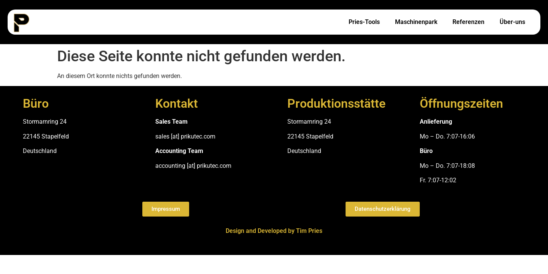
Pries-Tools (364, 21)
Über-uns (512, 21)
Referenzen (468, 21)
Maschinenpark (416, 21)
